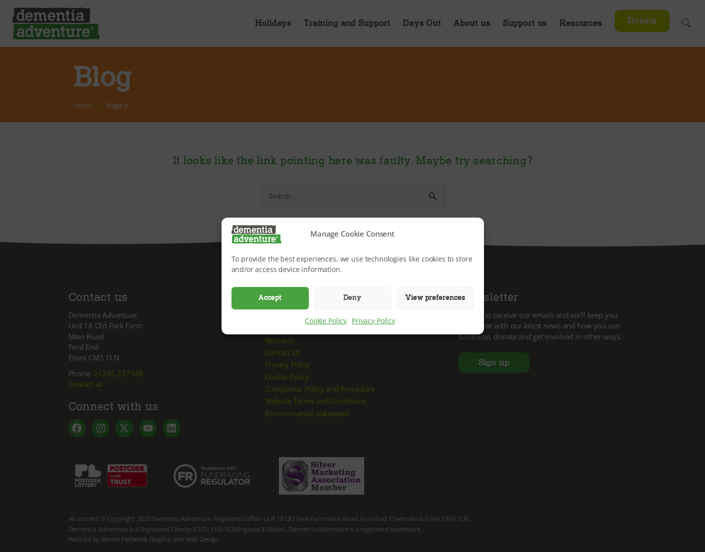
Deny (352, 297)
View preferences (435, 297)
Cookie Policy (326, 320)
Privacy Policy (373, 320)
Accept (269, 297)
